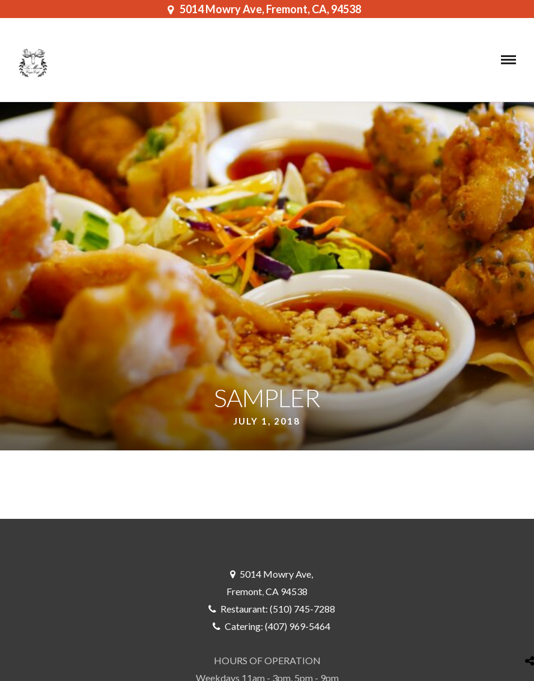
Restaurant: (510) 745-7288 (277, 608)
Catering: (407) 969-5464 (277, 626)
